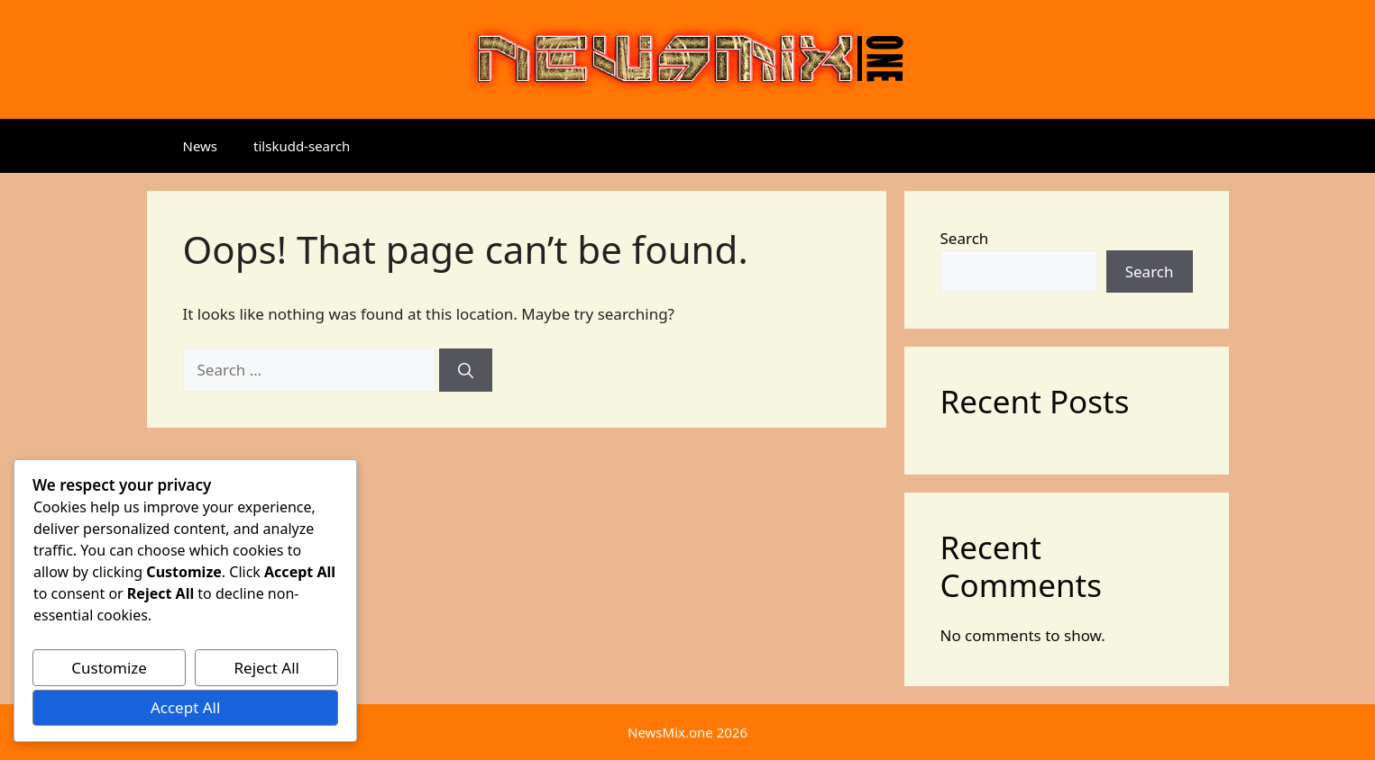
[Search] (465, 370)
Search (964, 238)
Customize (109, 667)
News (200, 146)
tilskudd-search (301, 146)
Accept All (185, 707)
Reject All (266, 667)
